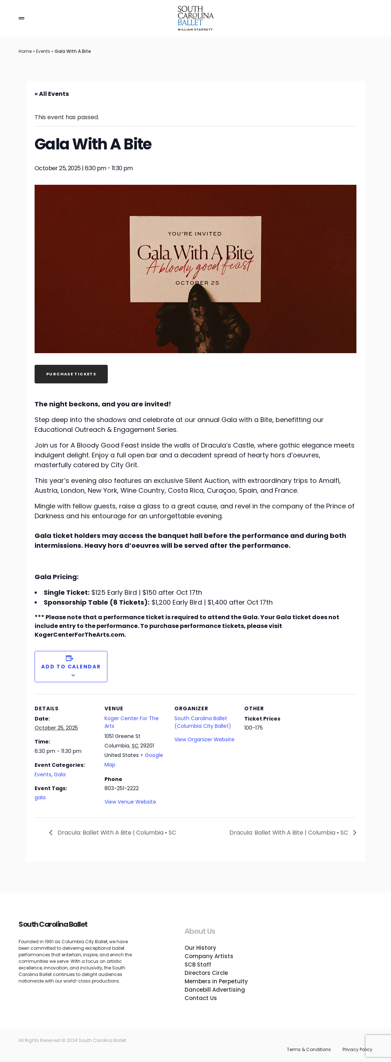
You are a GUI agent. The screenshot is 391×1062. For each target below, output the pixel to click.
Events (43, 51)
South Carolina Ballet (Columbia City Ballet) (202, 722)
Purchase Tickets (71, 374)
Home (25, 51)
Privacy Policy (357, 1049)
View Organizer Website (204, 739)
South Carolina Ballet (53, 924)
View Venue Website (130, 801)
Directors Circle (206, 973)
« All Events (52, 94)
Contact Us (201, 998)
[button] (21, 18)
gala (40, 797)
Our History (200, 947)
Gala (60, 774)
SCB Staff (198, 964)
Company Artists (209, 956)
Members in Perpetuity (216, 981)
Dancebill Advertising (215, 989)
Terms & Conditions (309, 1049)
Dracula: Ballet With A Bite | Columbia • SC (116, 832)
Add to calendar (70, 666)
